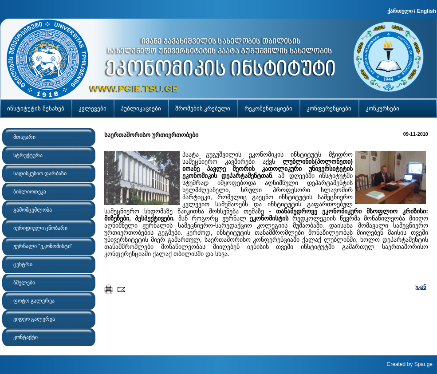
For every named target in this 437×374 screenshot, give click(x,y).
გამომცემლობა (32, 210)
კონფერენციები (329, 108)
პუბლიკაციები (141, 108)
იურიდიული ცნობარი (40, 228)
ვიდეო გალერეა (34, 319)
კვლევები (92, 108)
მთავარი (24, 137)
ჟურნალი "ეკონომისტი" (42, 246)
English (426, 11)
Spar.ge (423, 364)
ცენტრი (22, 264)
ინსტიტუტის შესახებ (35, 108)
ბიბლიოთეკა (29, 192)
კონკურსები (382, 108)
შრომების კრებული (203, 108)
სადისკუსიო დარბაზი (40, 173)
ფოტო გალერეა (34, 301)
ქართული (400, 11)
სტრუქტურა (28, 155)
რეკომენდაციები (268, 108)
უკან (420, 287)
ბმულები (24, 283)
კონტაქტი (25, 337)
